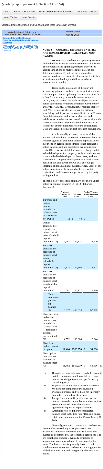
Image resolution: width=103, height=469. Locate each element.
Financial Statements (25, 11)
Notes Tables (10, 17)
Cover (7, 11)
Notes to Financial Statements (56, 11)
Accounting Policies (87, 11)
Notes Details (28, 17)
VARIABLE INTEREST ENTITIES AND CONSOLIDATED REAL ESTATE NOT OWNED (20, 48)
